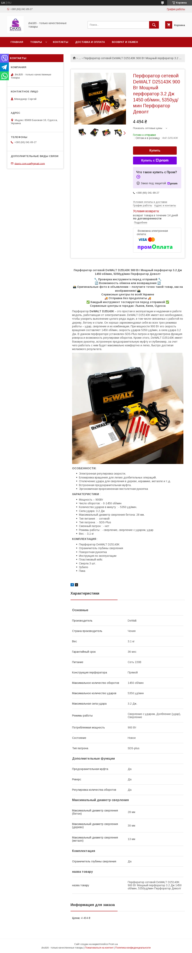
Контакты (60, 42)
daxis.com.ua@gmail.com (29, 163)
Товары (36, 42)
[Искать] (154, 25)
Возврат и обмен (125, 42)
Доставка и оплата (90, 42)
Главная (17, 42)
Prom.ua (113, 944)
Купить (154, 150)
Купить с (154, 160)
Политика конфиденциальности (133, 947)
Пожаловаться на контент (99, 947)
